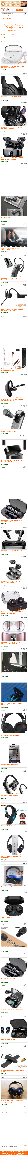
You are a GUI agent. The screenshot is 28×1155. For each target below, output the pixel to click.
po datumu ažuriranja (13, 41)
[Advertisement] (14, 181)
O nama (13, 1151)
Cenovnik (24, 1153)
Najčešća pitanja (6, 1151)
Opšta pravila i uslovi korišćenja (14, 1153)
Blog (16, 1151)
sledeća (23, 1112)
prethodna (5, 1112)
